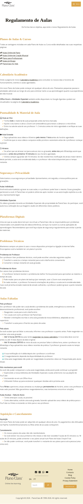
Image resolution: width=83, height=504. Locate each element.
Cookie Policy (70, 478)
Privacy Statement (70, 481)
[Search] (48, 485)
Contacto (70, 472)
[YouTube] (47, 472)
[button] (70, 486)
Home (70, 470)
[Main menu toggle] (76, 4)
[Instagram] (39, 472)
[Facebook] (36, 472)
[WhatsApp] (43, 472)
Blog (70, 475)
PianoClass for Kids (10, 64)
